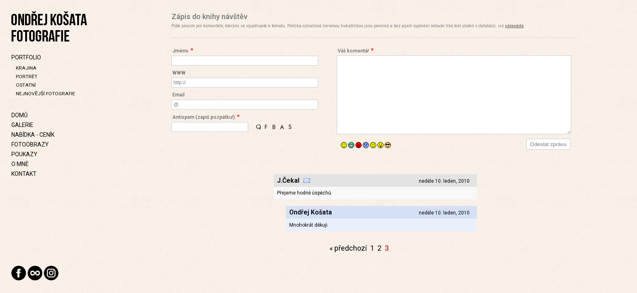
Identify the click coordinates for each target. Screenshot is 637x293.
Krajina (26, 68)
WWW (179, 73)
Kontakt (24, 174)
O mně (19, 164)
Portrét (26, 76)
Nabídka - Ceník (32, 134)
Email (178, 95)
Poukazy (24, 154)
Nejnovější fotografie (45, 93)
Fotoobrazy (30, 144)
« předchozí (348, 248)
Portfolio (26, 57)
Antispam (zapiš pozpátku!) (203, 117)
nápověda (514, 25)
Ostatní (26, 85)
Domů (19, 115)
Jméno (180, 51)
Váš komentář (353, 51)
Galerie (22, 125)
